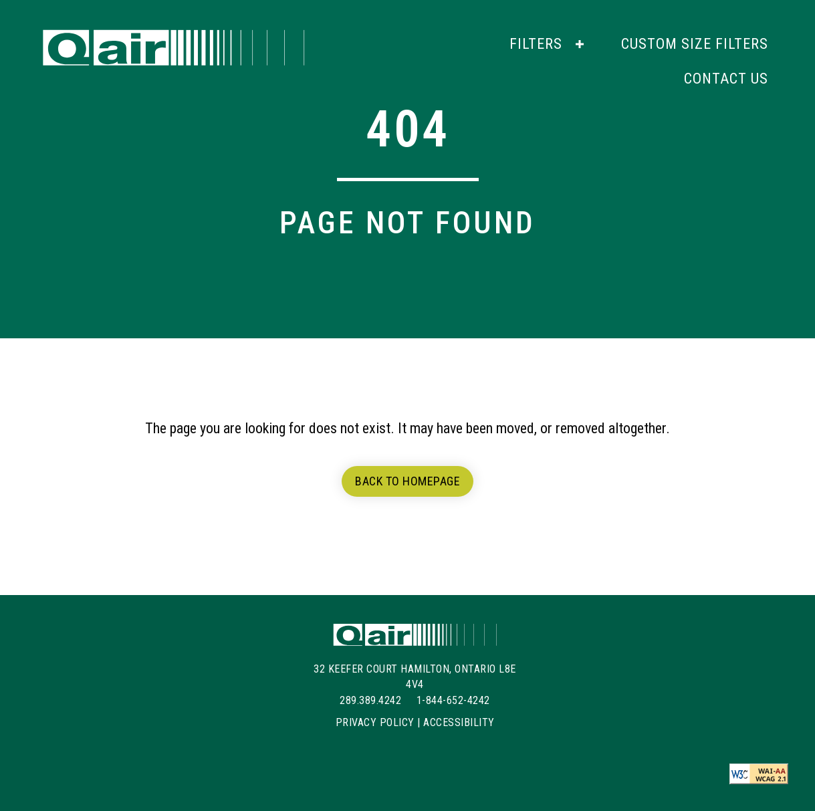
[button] (579, 44)
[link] (548, 44)
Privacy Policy (375, 722)
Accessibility (459, 722)
